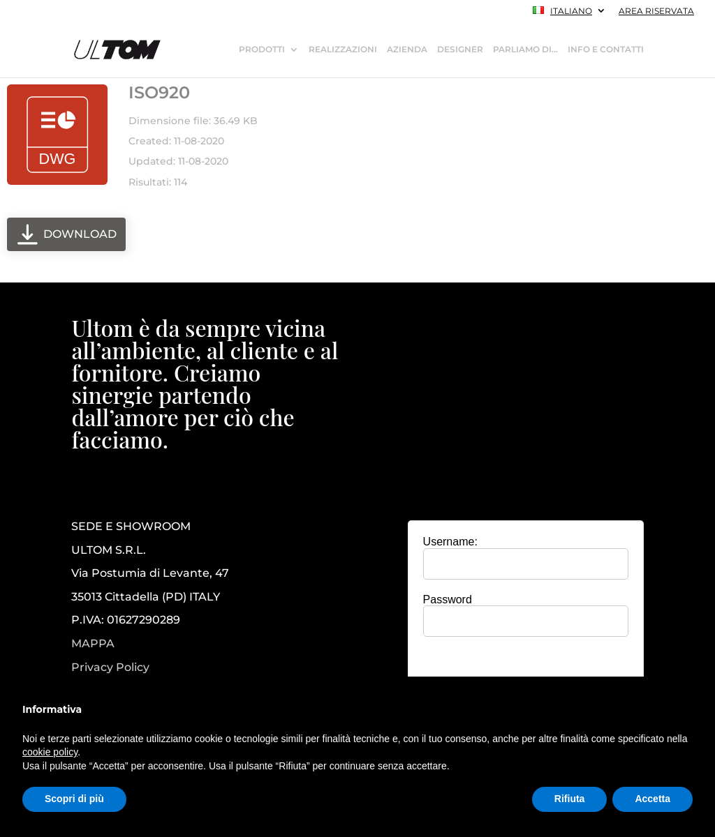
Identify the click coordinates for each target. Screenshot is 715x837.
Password (447, 599)
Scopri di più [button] (74, 798)
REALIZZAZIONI (343, 49)
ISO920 (159, 92)
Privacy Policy (110, 667)
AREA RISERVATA (656, 11)
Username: (450, 542)
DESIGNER (460, 49)
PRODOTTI (262, 49)
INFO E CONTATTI (606, 49)
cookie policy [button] (50, 751)
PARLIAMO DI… (525, 49)
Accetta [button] (652, 798)
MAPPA (93, 643)
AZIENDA (407, 49)
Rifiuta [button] (569, 798)
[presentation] (526, 674)
